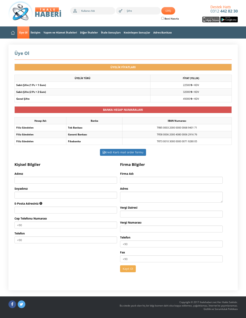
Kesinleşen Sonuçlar (137, 32)
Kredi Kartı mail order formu (123, 152)
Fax (122, 252)
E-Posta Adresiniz (28, 203)
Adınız (18, 174)
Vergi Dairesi (128, 207)
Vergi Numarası (130, 222)
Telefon (19, 233)
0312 (224, 9)
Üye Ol (23, 32)
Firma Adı (127, 174)
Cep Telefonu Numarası (30, 218)
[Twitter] (21, 304)
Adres (124, 188)
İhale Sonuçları (111, 32)
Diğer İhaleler (89, 32)
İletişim (35, 32)
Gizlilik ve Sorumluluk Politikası (221, 309)
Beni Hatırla (170, 18)
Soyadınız (21, 188)
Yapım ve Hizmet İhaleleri (60, 32)
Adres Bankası (162, 32)
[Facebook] (12, 304)
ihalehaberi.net (208, 302)
